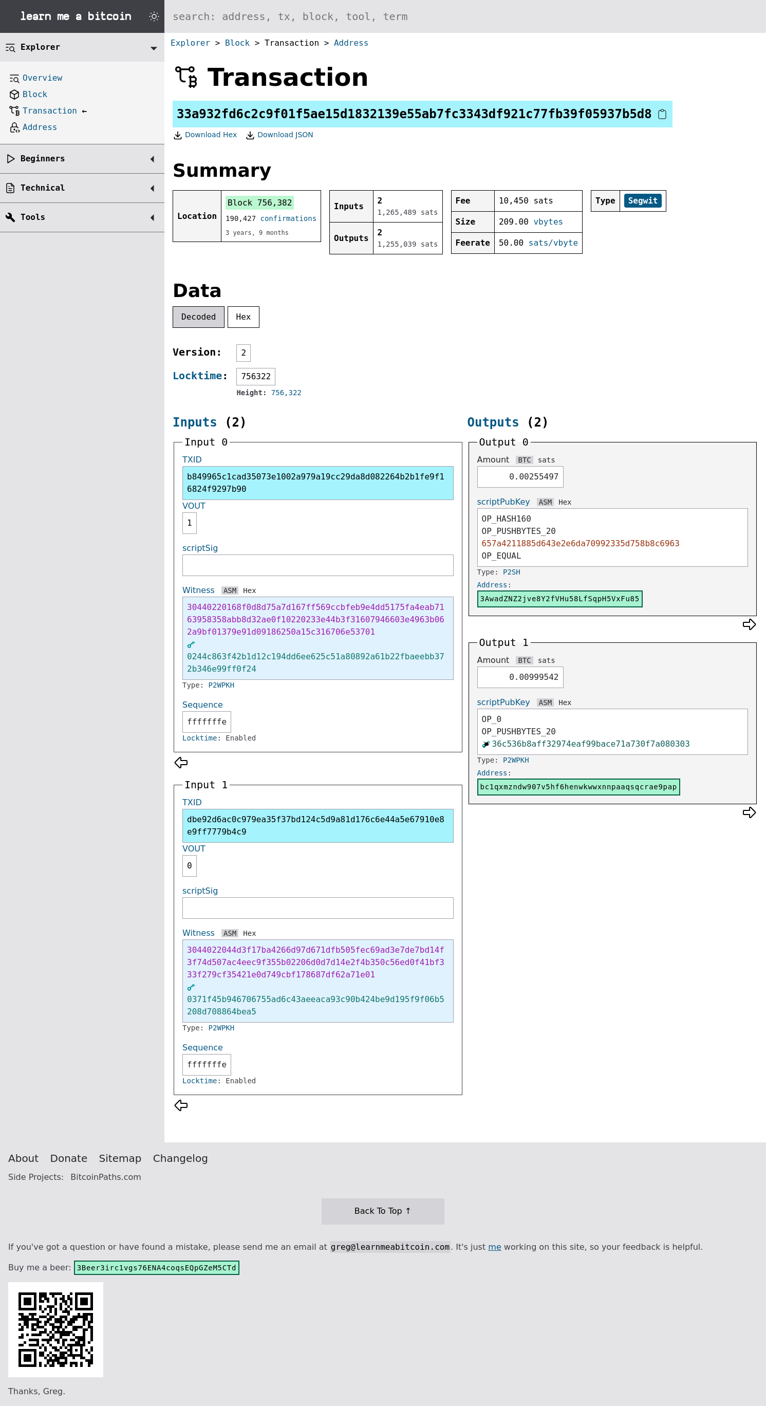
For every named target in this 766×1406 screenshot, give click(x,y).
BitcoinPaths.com (105, 1177)
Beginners (43, 158)
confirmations (288, 218)
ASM (229, 590)
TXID (192, 460)
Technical (43, 188)
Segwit (643, 201)
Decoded (198, 317)
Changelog (180, 1158)
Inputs (195, 422)
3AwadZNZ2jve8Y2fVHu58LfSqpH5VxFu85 (560, 599)
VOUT (193, 506)
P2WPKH (222, 685)
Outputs (493, 422)
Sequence (202, 705)
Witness (198, 590)
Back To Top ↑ (383, 1211)
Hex (243, 317)
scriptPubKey (503, 502)
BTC (524, 460)
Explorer (190, 43)
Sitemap (120, 1158)
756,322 (286, 392)
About (23, 1158)
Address (351, 43)
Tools (33, 217)
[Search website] (465, 16)
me (494, 1247)
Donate (69, 1158)
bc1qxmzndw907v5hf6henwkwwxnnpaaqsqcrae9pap (578, 787)
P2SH (511, 572)
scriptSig (200, 548)
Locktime (197, 375)
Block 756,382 (260, 203)
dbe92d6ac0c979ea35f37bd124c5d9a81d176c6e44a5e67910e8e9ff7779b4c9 (315, 826)
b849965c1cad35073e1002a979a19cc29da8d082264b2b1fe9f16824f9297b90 (315, 483)
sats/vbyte (553, 243)
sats (546, 460)
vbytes (548, 222)
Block (237, 43)
